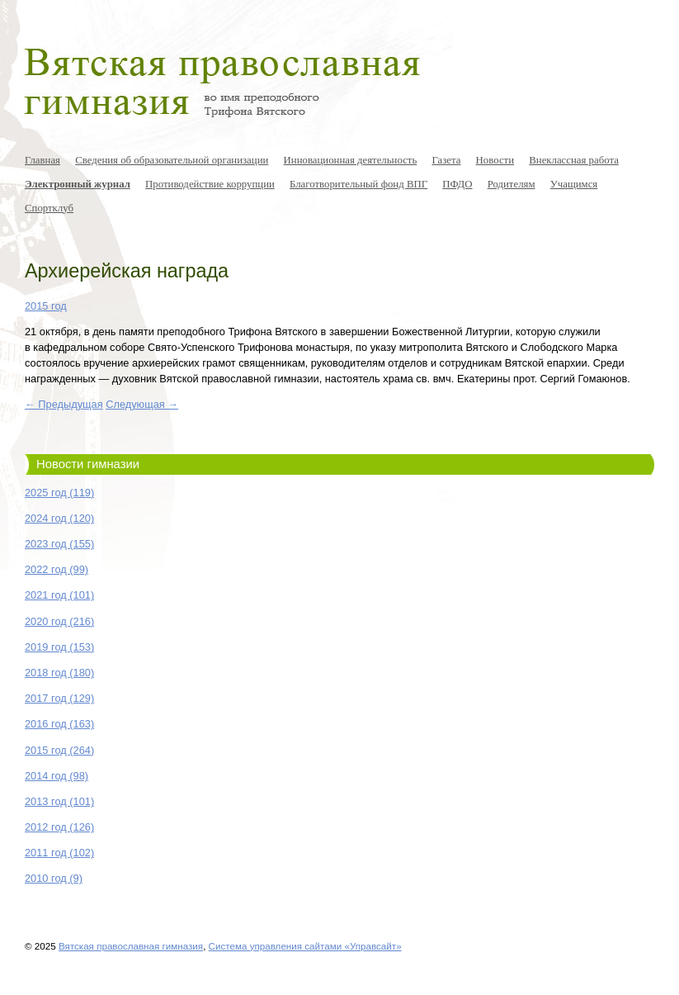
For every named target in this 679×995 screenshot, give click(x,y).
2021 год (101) (59, 595)
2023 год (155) (59, 544)
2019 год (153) (59, 647)
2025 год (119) (59, 492)
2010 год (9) (54, 878)
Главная (42, 160)
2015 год (46, 306)
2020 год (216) (59, 621)
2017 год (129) (59, 698)
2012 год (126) (59, 827)
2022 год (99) (56, 569)
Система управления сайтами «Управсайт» (305, 946)
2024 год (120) (59, 518)
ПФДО (457, 184)
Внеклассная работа (574, 160)
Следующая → (142, 404)
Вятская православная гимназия (131, 946)
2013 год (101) (59, 801)
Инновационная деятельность (350, 160)
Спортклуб (49, 208)
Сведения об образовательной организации (171, 160)
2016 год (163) (59, 724)
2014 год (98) (56, 776)
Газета (445, 160)
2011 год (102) (59, 852)
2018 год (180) (59, 672)
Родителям (511, 184)
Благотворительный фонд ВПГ (358, 184)
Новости (495, 160)
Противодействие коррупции (210, 184)
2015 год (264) (59, 750)
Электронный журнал (77, 184)
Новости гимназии (87, 464)
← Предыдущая (64, 404)
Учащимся (574, 184)
